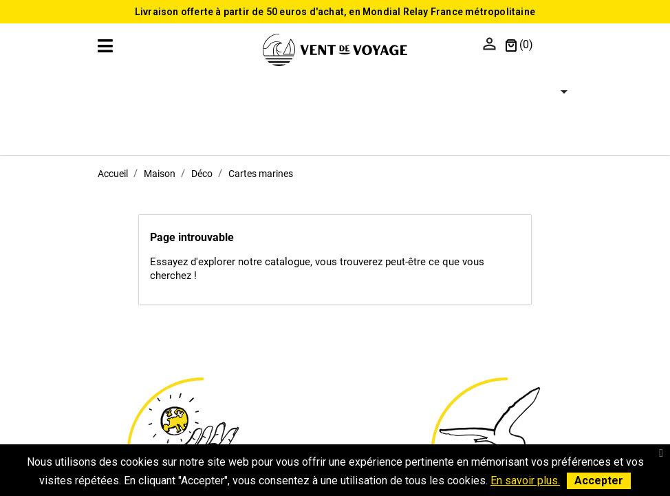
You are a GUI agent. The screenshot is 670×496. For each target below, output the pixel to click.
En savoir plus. (525, 480)
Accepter (598, 480)
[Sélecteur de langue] (556, 45)
